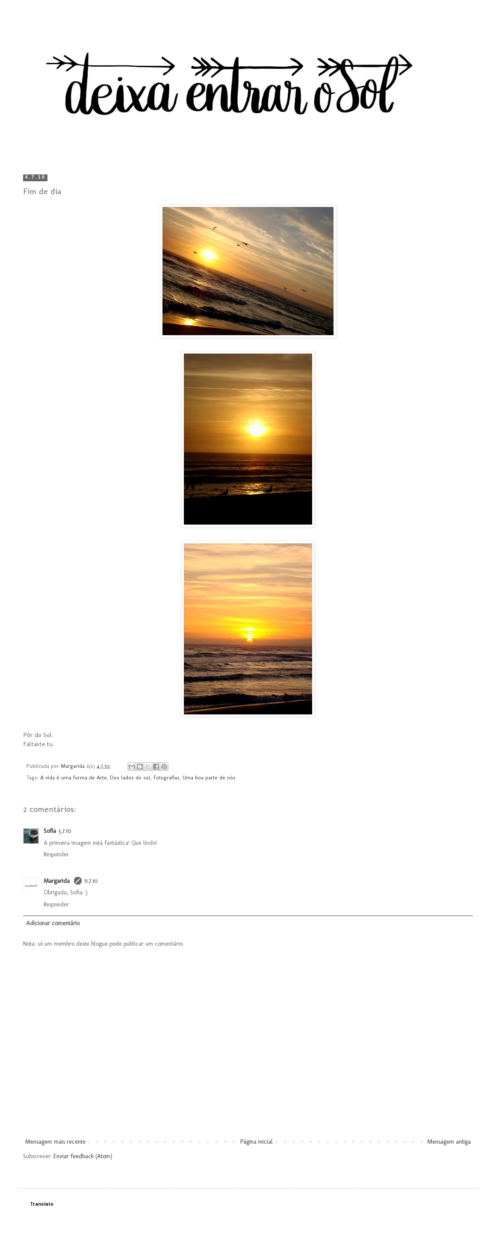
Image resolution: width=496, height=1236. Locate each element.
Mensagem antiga (449, 1141)
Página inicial (256, 1141)
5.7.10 (65, 831)
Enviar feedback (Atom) (82, 1156)
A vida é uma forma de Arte (73, 777)
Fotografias (167, 777)
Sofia (50, 831)
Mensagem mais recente (55, 1141)
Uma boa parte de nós (209, 777)
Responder (56, 854)
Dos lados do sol (130, 777)
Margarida (57, 881)
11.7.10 (90, 881)
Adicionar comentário (53, 923)
